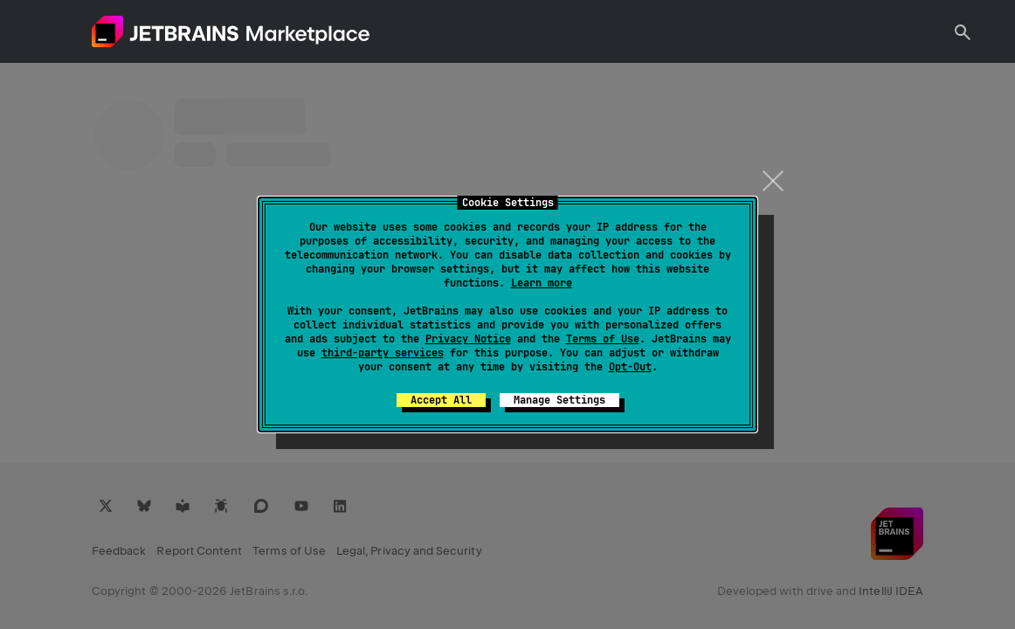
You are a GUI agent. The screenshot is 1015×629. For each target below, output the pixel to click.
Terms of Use (602, 339)
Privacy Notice (468, 339)
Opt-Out (630, 367)
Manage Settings (559, 400)
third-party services (382, 353)
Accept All (441, 400)
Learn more (541, 283)
